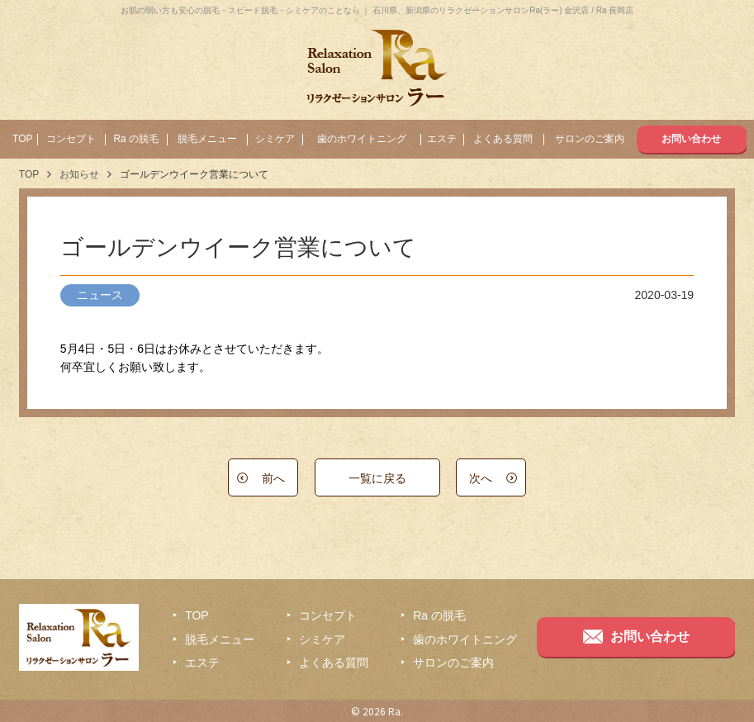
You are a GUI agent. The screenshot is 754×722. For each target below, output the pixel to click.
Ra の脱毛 (136, 139)
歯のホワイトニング (361, 139)
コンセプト (71, 139)
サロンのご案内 (589, 139)
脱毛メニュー (207, 139)
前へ (273, 478)
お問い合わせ (691, 139)
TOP (22, 139)
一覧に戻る (377, 478)
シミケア (275, 139)
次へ (480, 478)
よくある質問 (503, 139)
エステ (442, 139)
